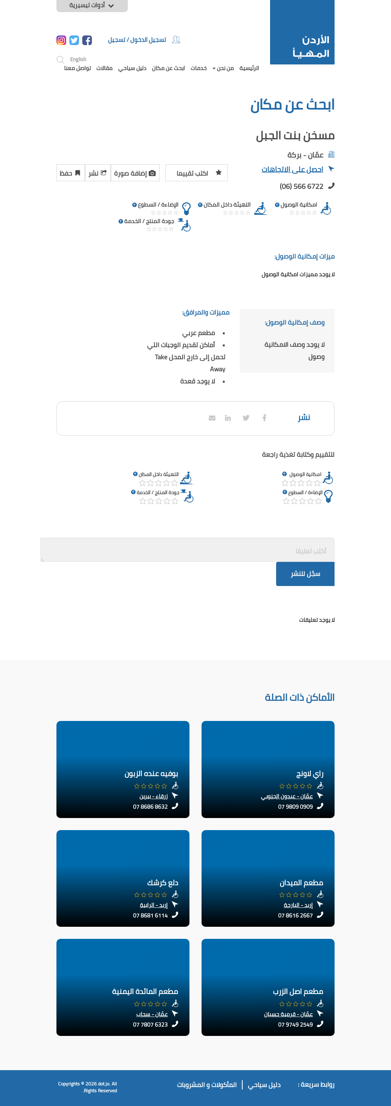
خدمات (199, 68)
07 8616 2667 (295, 915)
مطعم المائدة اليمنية (145, 991)
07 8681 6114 (150, 915)
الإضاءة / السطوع (305, 492)
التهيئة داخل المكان (159, 474)
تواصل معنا (77, 68)
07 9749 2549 (295, 1024)
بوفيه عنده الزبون (151, 773)
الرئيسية (249, 68)
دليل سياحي (132, 68)
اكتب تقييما (199, 172)
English (78, 59)
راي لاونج (309, 773)
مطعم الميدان (301, 882)
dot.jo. (104, 1083)
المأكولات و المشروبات (207, 1084)
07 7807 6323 (150, 1024)
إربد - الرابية (154, 905)
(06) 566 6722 (301, 186)
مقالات (104, 68)
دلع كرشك (162, 882)
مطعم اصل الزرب (298, 991)
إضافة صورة (135, 172)
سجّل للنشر (305, 573)
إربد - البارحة (298, 905)
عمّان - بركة (305, 155)
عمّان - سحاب (152, 1014)
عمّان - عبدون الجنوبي (287, 796)
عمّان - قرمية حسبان (288, 1014)
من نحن (223, 68)
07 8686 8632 (150, 807)
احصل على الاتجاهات (298, 170)
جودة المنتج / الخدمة (158, 492)
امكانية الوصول (305, 474)
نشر (98, 172)
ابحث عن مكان (168, 68)
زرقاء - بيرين (153, 796)
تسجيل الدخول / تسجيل (144, 39)
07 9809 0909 (295, 807)
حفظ (71, 172)
